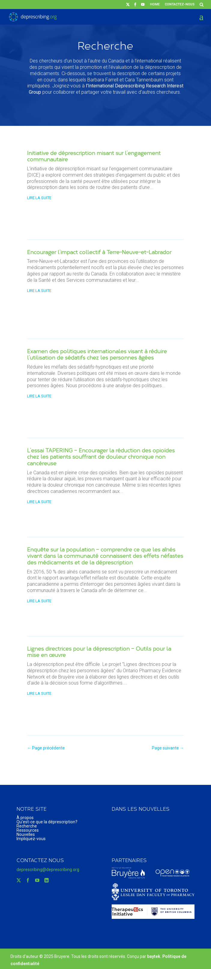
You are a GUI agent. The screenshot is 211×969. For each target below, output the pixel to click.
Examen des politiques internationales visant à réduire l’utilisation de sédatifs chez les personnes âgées (97, 354)
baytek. (154, 956)
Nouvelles (26, 834)
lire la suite (39, 198)
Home (155, 4)
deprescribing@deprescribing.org (48, 869)
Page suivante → (168, 748)
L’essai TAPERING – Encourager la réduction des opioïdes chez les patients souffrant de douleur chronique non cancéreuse (101, 457)
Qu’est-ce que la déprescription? (47, 822)
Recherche (27, 826)
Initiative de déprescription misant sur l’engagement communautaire (94, 156)
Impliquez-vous (31, 839)
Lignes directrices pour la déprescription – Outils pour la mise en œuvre (99, 652)
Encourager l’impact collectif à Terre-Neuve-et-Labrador (99, 252)
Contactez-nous (179, 4)
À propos (25, 818)
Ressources (28, 830)
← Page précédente (46, 748)
